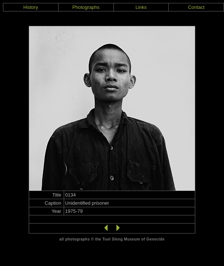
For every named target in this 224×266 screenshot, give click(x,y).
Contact (196, 7)
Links (141, 7)
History (30, 7)
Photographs (85, 7)
